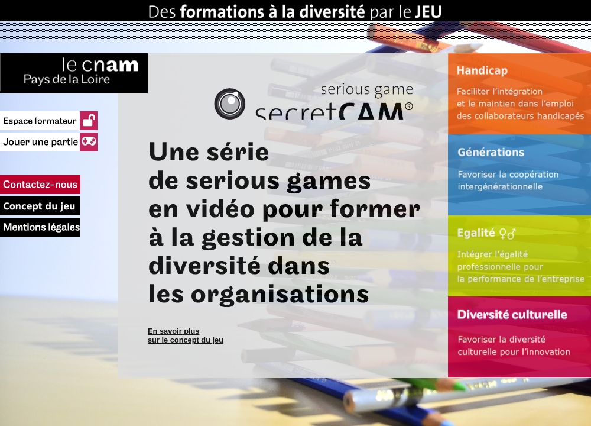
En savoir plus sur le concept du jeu (185, 335)
